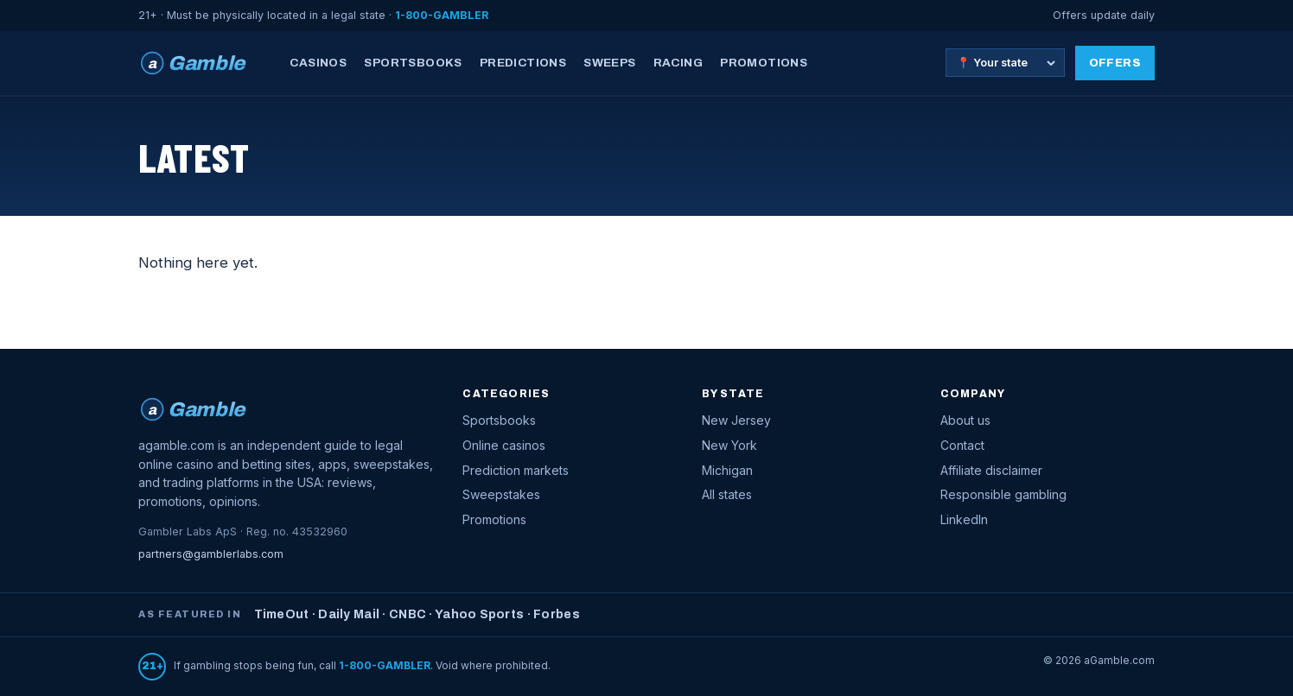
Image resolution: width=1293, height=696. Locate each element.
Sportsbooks (413, 62)
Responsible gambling (1003, 494)
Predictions (523, 62)
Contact (962, 445)
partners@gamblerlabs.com (210, 553)
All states (727, 494)
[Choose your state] (1005, 63)
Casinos (318, 62)
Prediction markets (515, 470)
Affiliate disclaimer (991, 470)
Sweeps (609, 62)
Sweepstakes (501, 494)
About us (965, 420)
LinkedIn (964, 519)
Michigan (727, 470)
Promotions (763, 62)
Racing (678, 62)
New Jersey (736, 420)
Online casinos (503, 445)
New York (729, 445)
